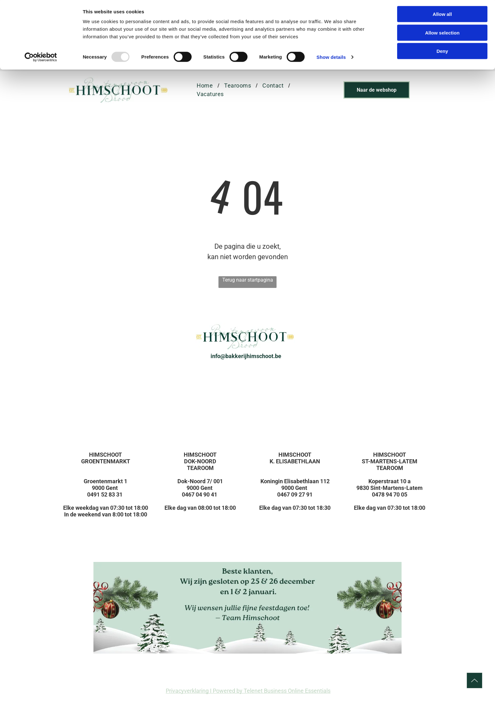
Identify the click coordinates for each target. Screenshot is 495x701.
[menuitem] (205, 85)
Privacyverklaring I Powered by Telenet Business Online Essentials (248, 690)
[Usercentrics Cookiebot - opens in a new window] (41, 59)
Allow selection (442, 34)
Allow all (442, 15)
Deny (442, 52)
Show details (331, 58)
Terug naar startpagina (247, 280)
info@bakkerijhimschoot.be (246, 356)
